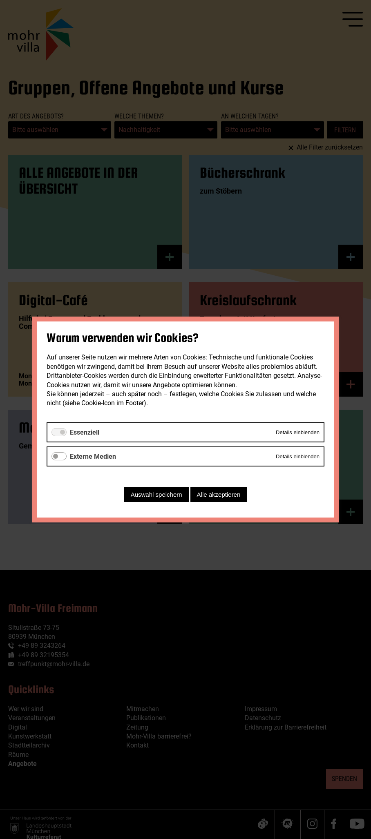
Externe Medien (93, 456)
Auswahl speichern (156, 494)
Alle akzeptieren (219, 494)
